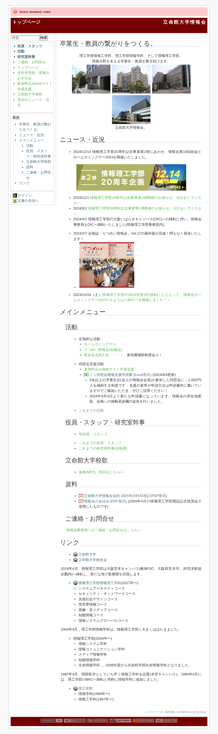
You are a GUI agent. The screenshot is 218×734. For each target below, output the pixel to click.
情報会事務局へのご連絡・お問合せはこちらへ (103, 530)
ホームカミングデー (100, 344)
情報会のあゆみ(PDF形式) (105, 501)
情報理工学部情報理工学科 (99, 583)
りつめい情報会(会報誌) (103, 350)
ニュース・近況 (31, 135)
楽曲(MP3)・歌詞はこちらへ (101, 472)
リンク (24, 183)
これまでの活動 (91, 410)
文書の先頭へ (28, 201)
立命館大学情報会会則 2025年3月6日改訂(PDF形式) (125, 496)
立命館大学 (87, 554)
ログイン (25, 195)
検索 (43, 37)
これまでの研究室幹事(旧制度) (103, 448)
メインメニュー (31, 140)
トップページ (26, 22)
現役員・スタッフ (93, 434)
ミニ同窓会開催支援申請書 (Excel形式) (121, 375)
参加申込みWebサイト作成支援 (109, 369)
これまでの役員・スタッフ (100, 443)
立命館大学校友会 (92, 560)
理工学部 (85, 688)
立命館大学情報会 (184, 22)
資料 (29, 167)
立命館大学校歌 (29, 94)
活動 (29, 146)
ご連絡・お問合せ (31, 62)
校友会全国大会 (96, 355)
